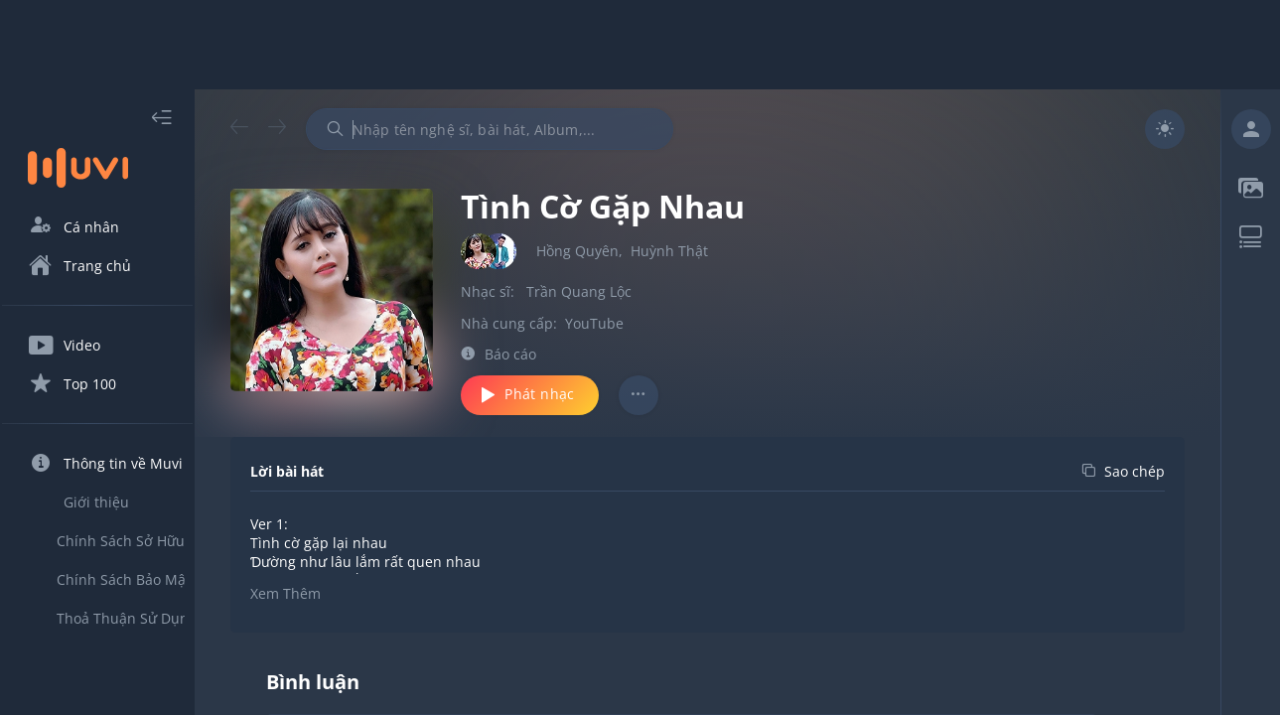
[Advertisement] (640, 44)
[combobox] (525, 129)
